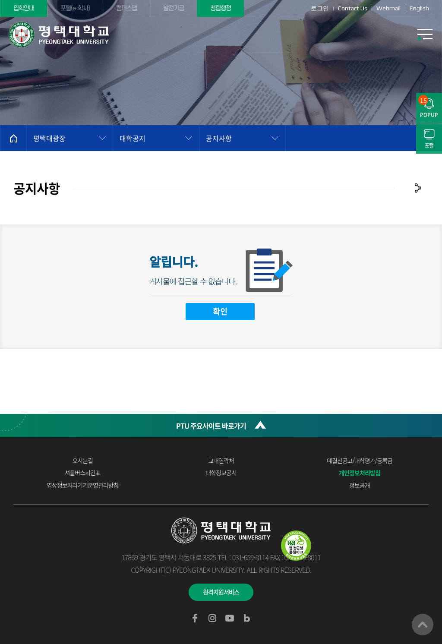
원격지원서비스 (221, 591)
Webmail (388, 8)
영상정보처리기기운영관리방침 (82, 485)
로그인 (320, 8)
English (419, 8)
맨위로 (422, 624)
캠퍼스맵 (126, 8)
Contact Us (352, 8)
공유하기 (418, 188)
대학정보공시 (220, 472)
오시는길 (82, 460)
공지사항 (219, 138)
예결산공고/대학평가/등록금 (359, 460)
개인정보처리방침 (359, 472)
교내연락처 (221, 460)
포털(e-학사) (75, 8)
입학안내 (23, 8)
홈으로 (13, 138)
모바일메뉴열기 (424, 34)
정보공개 (359, 485)
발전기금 (173, 8)
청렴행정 (220, 8)
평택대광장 (49, 138)
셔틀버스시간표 (83, 472)
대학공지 (132, 138)
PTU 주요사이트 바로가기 (211, 425)
